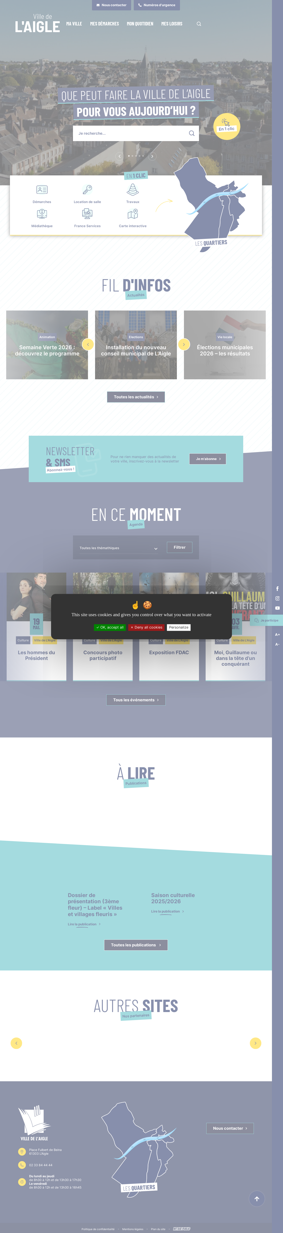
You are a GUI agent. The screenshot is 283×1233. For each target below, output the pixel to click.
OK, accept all (110, 627)
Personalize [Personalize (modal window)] (178, 627)
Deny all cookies (146, 627)
